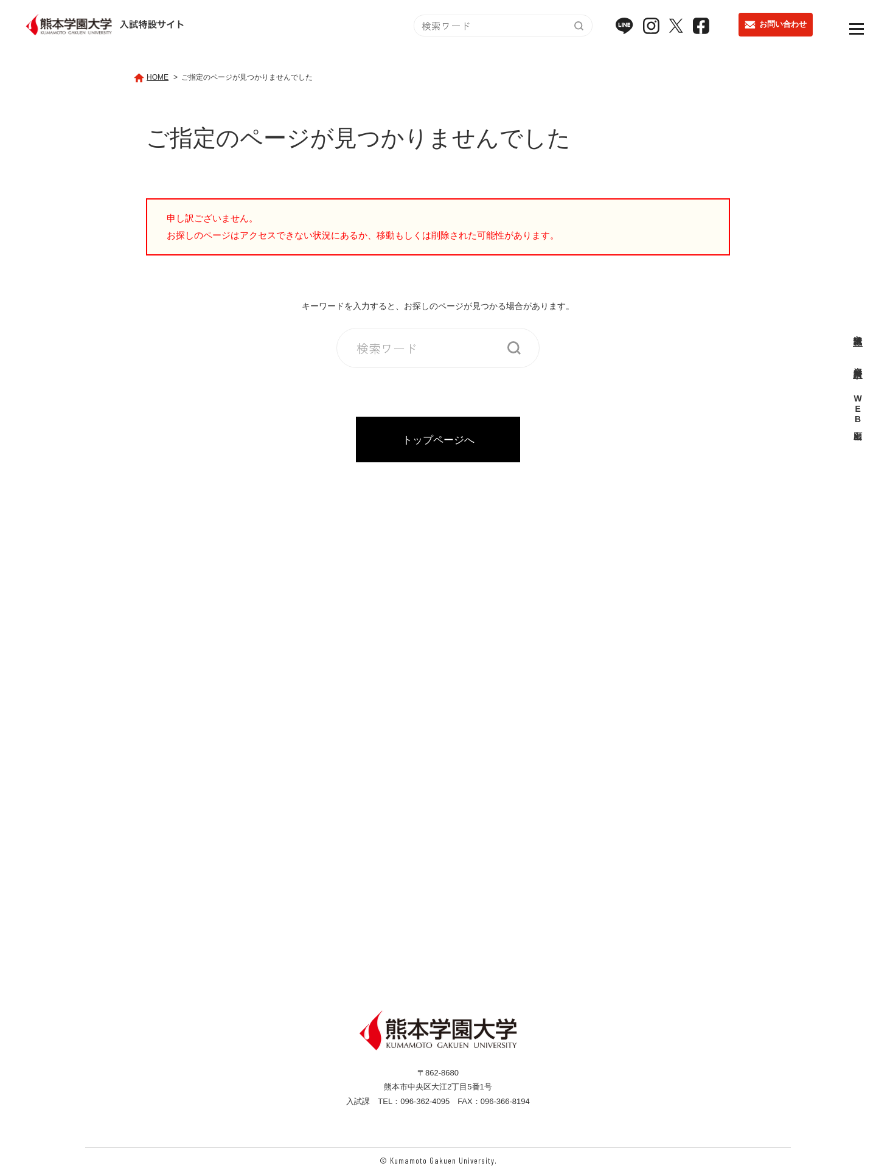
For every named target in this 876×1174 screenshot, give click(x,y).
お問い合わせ (776, 28)
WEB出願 (858, 410)
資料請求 (858, 362)
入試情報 (858, 329)
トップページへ (438, 440)
